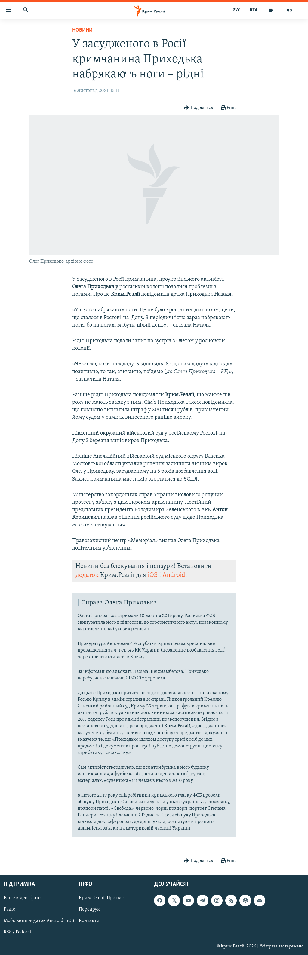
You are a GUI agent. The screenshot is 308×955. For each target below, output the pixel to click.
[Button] (198, 108)
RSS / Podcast (17, 932)
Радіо (9, 909)
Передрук (89, 909)
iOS (153, 575)
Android (173, 575)
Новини (82, 30)
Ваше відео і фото (22, 898)
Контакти (89, 921)
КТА (253, 10)
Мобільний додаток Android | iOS (39, 921)
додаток (87, 575)
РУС (237, 10)
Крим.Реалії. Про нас (101, 898)
